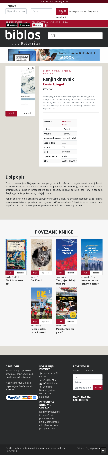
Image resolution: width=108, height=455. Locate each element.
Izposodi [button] (26, 113)
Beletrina (39, 448)
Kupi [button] (11, 113)
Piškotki (80, 448)
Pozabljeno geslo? (77, 11)
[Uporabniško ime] (16, 11)
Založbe (18, 22)
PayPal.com (25, 386)
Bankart (9, 389)
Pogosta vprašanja (40, 22)
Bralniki (26, 22)
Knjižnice (10, 22)
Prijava (97, 387)
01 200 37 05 (49, 380)
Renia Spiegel (53, 84)
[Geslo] (41, 11)
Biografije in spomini (51, 71)
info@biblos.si (50, 383)
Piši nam (64, 22)
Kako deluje (55, 22)
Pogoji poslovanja (94, 448)
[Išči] (75, 35)
